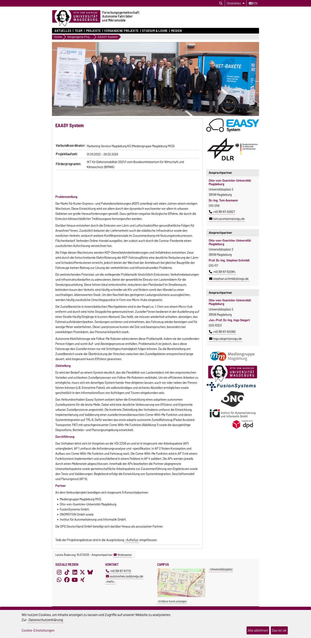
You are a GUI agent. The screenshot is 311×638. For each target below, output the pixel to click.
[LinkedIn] (75, 572)
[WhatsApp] (59, 580)
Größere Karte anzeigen (172, 601)
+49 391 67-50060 (222, 331)
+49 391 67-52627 (222, 211)
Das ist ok (279, 630)
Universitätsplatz (221, 569)
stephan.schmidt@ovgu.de (229, 278)
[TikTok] (67, 572)
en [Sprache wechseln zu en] (253, 3)
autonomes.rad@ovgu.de (124, 576)
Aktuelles (63, 30)
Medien (176, 30)
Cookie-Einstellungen (38, 630)
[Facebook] (67, 580)
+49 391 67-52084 (222, 271)
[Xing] (82, 580)
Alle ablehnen (258, 630)
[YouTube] (75, 580)
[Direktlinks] (235, 3)
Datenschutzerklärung (46, 620)
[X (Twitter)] (82, 572)
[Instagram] (59, 572)
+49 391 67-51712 (118, 571)
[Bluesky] (90, 572)
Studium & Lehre (155, 30)
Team (79, 30)
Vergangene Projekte (121, 30)
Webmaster (123, 554)
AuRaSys (132, 540)
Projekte (93, 30)
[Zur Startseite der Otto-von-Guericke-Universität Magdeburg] (76, 18)
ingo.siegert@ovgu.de (225, 338)
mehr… (111, 581)
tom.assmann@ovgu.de (227, 218)
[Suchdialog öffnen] (221, 3)
